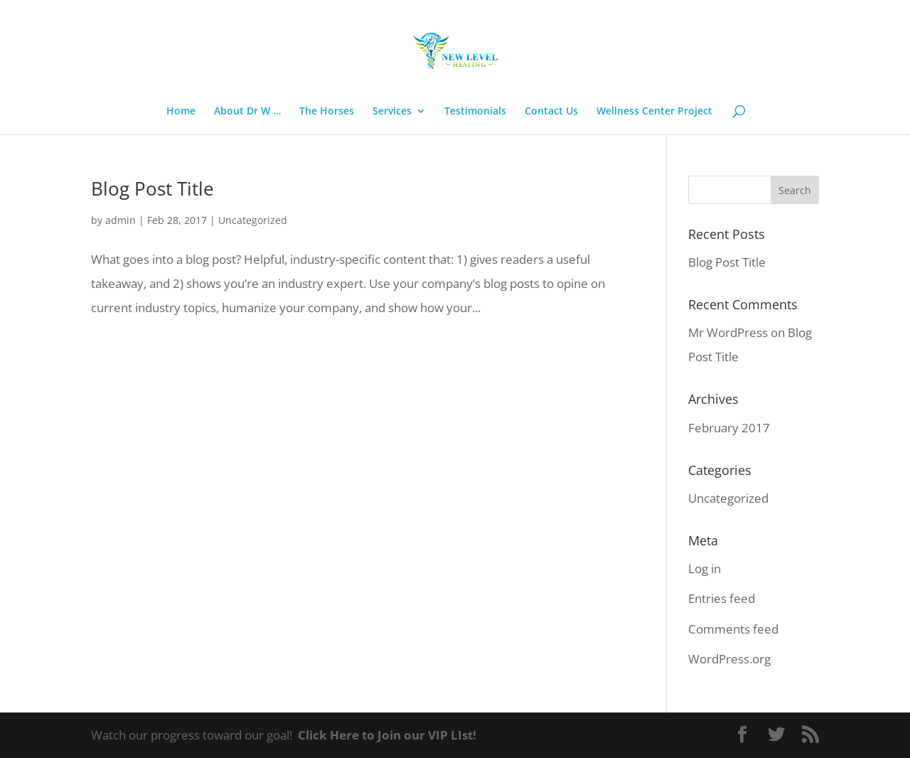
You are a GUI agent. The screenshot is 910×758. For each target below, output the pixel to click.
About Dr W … (247, 111)
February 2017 (729, 428)
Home (181, 111)
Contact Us (551, 111)
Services (392, 111)
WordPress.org (729, 659)
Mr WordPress (728, 332)
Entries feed (721, 598)
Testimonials (475, 111)
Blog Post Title (152, 188)
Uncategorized (252, 220)
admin (120, 220)
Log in (704, 568)
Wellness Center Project (654, 111)
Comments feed (733, 629)
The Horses (326, 111)
